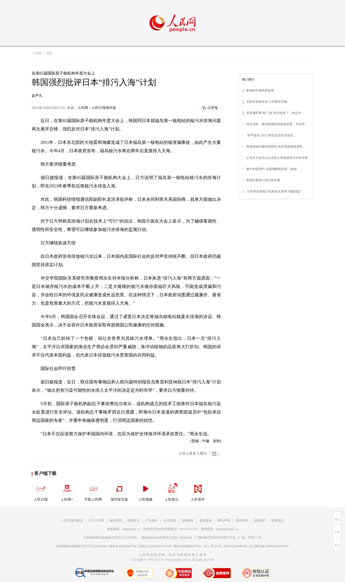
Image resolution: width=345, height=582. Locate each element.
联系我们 (278, 520)
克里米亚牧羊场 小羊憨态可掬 (266, 101)
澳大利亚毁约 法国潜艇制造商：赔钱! (271, 169)
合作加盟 (169, 520)
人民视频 (145, 491)
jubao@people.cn (227, 529)
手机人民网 (93, 491)
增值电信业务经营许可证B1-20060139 (166, 537)
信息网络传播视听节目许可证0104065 (81, 546)
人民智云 (171, 491)
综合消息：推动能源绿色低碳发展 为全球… (277, 124)
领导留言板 (119, 491)
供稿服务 (188, 520)
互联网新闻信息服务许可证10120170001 (110, 537)
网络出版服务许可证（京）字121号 (197, 546)
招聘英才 (133, 520)
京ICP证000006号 (235, 546)
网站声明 (224, 520)
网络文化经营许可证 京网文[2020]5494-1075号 (140, 546)
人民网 (37, 53)
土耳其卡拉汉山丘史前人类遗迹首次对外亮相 (277, 157)
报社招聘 (116, 520)
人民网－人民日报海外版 (96, 108)
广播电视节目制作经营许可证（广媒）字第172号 (228, 537)
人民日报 (40, 491)
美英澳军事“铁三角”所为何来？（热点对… (275, 113)
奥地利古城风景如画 (260, 90)
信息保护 (259, 520)
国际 (49, 53)
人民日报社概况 (72, 520)
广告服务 (151, 520)
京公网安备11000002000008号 (269, 546)
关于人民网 (96, 520)
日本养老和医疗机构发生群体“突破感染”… (276, 191)
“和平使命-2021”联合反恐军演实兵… (271, 135)
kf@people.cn (131, 529)
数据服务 (206, 520)
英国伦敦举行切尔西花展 (263, 180)
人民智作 (198, 491)
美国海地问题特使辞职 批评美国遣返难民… (276, 146)
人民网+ (67, 491)
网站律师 (241, 520)
